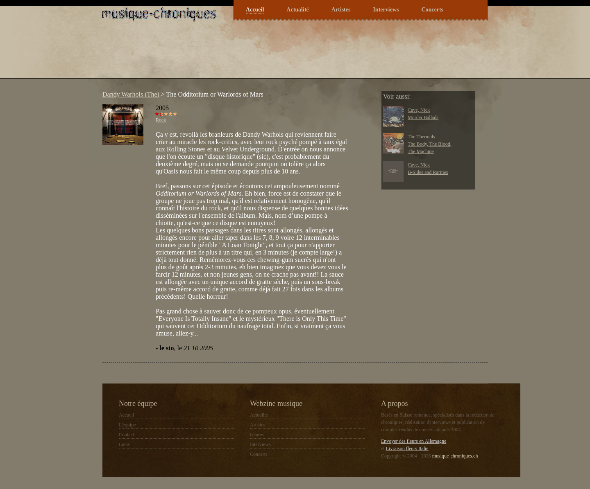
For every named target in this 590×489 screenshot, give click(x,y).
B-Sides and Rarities (428, 172)
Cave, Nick (419, 110)
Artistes (341, 10)
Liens (124, 444)
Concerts (432, 10)
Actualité (297, 10)
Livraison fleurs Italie (407, 448)
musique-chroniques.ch (455, 456)
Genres (257, 434)
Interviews (386, 10)
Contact (126, 434)
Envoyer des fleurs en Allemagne (413, 441)
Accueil (255, 10)
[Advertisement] (247, 54)
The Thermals (421, 137)
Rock (161, 120)
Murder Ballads (423, 117)
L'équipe (127, 425)
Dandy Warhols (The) (130, 94)
